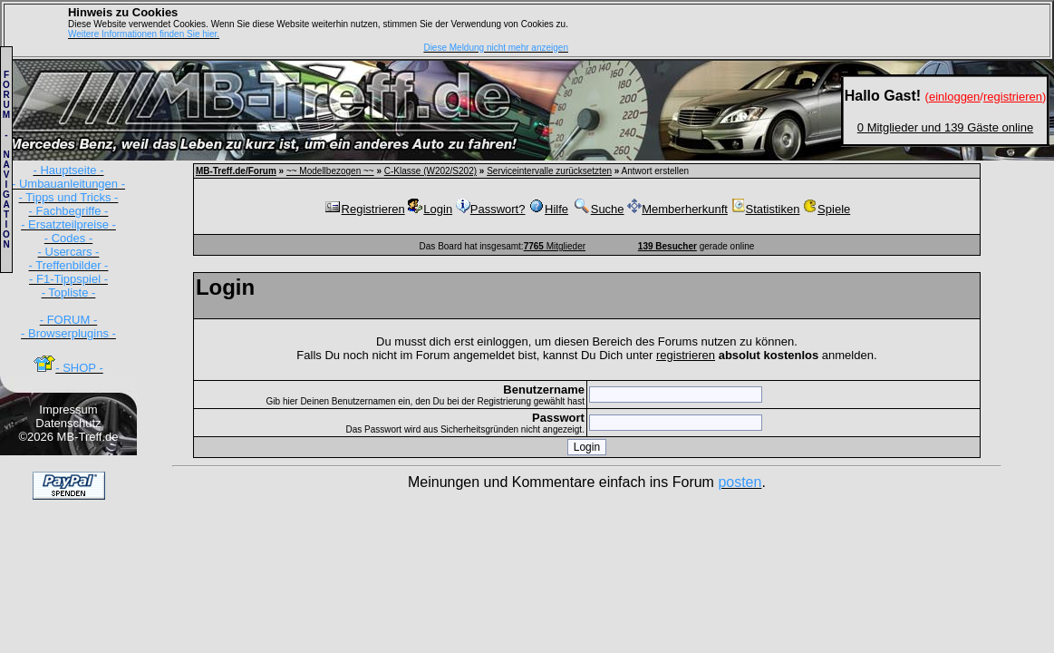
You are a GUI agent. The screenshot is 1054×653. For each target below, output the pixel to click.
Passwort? (491, 209)
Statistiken (765, 209)
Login (430, 209)
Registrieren (364, 209)
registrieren (685, 355)
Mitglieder (554, 246)
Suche (598, 209)
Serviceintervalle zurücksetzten (549, 171)
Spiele (826, 209)
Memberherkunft (677, 209)
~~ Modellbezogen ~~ (330, 171)
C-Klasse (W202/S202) (430, 171)
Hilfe (548, 209)
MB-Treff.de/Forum (236, 171)
